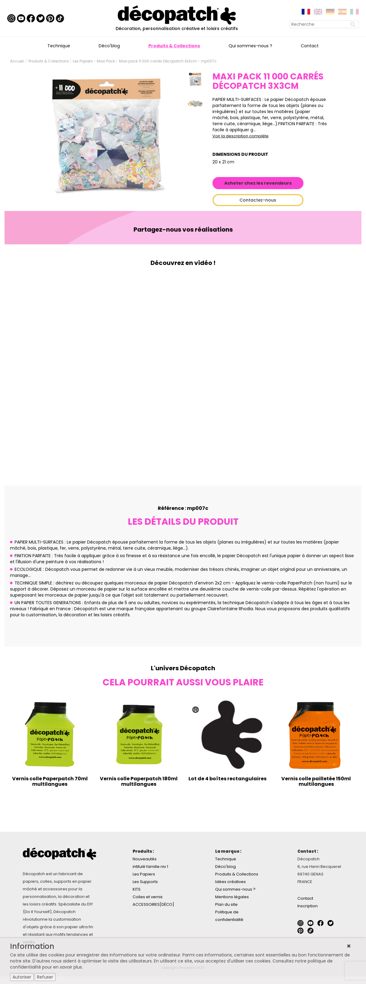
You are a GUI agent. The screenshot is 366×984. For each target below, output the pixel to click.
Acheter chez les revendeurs (258, 183)
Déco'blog (109, 46)
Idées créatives (230, 882)
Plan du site (226, 904)
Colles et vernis (148, 897)
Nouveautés (145, 859)
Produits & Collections (174, 46)
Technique (58, 46)
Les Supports (145, 882)
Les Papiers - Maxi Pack (94, 61)
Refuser (45, 977)
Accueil (17, 61)
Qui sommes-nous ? (250, 46)
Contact (310, 46)
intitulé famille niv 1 (150, 866)
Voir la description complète (240, 136)
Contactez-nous (257, 200)
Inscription (307, 906)
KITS (137, 889)
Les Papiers (144, 874)
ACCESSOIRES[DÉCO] (153, 904)
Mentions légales (232, 897)
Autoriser (21, 977)
